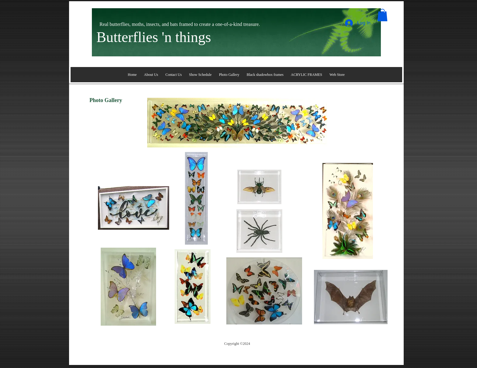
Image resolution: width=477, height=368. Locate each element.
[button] (382, 15)
